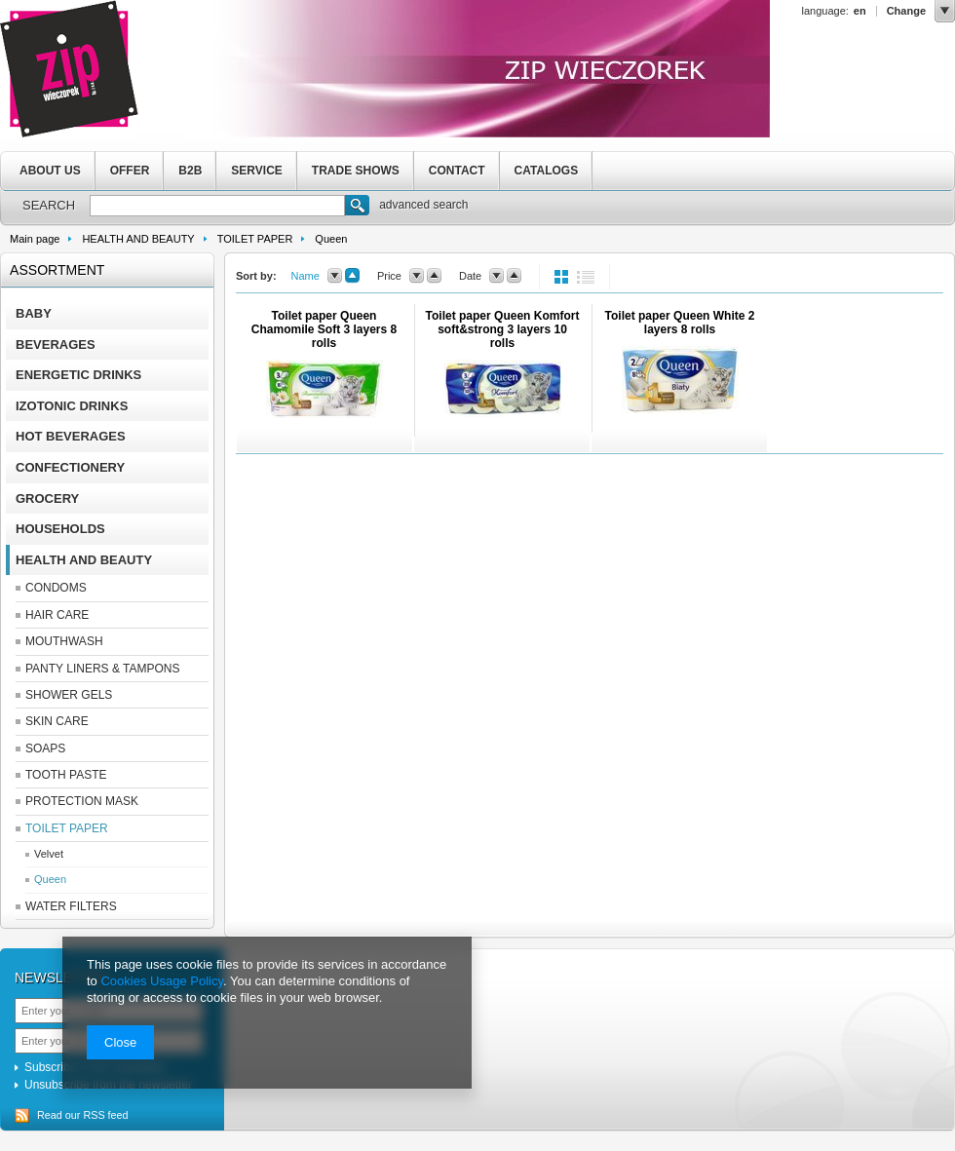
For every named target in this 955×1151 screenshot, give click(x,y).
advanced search (423, 204)
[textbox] (217, 205)
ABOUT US (50, 170)
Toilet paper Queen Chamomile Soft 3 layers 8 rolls (324, 329)
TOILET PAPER (255, 239)
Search (357, 207)
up (352, 276)
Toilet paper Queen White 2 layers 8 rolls (680, 322)
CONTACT (457, 170)
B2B (190, 170)
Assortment (57, 270)
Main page (34, 239)
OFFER (130, 170)
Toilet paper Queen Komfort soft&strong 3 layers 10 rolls (503, 329)
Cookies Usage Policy (161, 981)
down (334, 276)
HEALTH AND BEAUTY (138, 239)
